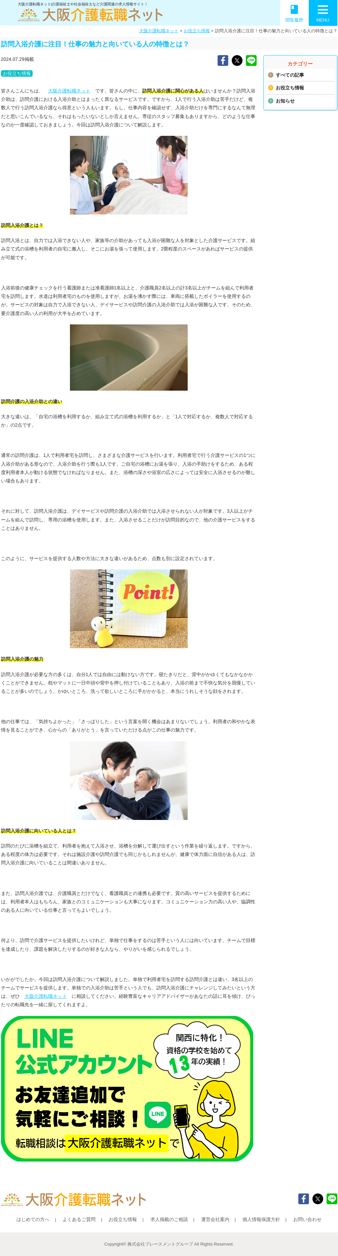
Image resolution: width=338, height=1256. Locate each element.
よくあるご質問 (79, 1219)
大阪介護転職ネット (159, 30)
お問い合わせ (307, 1219)
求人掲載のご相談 (169, 1219)
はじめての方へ (32, 1219)
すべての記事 (290, 75)
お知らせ (285, 101)
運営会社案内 (215, 1219)
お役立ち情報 (197, 30)
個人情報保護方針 (261, 1219)
